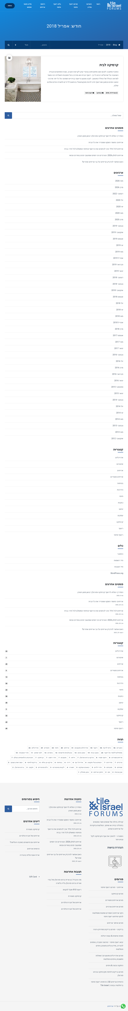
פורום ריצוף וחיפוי (73, 5)
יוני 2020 (119, 206)
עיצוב (121, 509)
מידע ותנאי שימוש (28, 5)
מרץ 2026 (119, 187)
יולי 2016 (119, 361)
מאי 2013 (119, 432)
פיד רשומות (118, 560)
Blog (115, 45)
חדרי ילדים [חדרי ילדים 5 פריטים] (97, 767)
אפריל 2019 (118, 258)
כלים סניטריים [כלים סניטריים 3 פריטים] (42, 767)
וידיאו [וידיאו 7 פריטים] (72, 757)
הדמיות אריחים (33, 849)
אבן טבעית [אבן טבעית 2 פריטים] (117, 772)
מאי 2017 (119, 342)
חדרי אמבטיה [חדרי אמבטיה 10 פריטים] (22, 753)
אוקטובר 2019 (117, 232)
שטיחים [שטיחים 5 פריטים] (118, 767)
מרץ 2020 (119, 219)
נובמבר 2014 (118, 400)
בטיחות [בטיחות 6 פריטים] (58, 762)
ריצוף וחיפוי (88, 93)
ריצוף (121, 528)
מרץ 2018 (119, 329)
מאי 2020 (119, 213)
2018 (108, 45)
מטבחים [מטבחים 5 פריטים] (108, 767)
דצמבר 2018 (118, 277)
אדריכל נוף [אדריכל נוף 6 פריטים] (78, 762)
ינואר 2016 (118, 380)
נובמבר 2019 (118, 226)
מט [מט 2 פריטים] (107, 772)
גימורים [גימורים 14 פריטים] (48, 753)
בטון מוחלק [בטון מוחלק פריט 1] (83, 772)
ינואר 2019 (118, 271)
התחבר (120, 554)
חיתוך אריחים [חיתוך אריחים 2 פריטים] (97, 772)
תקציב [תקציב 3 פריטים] (29, 767)
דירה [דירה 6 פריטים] (67, 762)
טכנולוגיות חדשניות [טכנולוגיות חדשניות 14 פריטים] (63, 753)
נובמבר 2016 (118, 355)
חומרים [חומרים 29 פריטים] (45, 748)
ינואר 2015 (118, 393)
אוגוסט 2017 (118, 335)
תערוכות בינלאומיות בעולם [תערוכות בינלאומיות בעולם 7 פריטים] (22, 757)
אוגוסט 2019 (118, 239)
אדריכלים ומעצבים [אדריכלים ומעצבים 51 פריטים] (80, 748)
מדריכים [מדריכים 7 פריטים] (108, 762)
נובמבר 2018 (118, 284)
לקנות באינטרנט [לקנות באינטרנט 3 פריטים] (57, 767)
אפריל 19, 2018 (111, 93)
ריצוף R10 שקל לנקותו (72, 890)
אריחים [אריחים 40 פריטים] (65, 748)
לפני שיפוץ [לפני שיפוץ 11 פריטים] (36, 753)
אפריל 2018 (118, 322)
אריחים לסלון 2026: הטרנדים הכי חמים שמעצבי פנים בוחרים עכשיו (96, 155)
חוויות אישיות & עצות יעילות (112, 936)
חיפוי (121, 496)
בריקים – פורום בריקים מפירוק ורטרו (108, 929)
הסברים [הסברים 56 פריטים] (117, 748)
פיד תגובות (118, 567)
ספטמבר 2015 (117, 387)
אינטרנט (119, 464)
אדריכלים (119, 457)
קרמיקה (99, 93)
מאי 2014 (119, 419)
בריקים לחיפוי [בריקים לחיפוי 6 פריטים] (31, 762)
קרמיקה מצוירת (74, 896)
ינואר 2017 (118, 348)
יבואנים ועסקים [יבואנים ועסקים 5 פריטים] (82, 767)
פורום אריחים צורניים (114, 907)
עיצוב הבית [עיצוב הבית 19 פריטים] (93, 753)
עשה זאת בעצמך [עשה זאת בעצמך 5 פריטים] (15, 762)
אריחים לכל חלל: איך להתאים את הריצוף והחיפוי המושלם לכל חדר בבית (93, 149)
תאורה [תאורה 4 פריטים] (70, 767)
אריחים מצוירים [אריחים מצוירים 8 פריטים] (115, 757)
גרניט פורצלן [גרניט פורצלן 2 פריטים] (18, 767)
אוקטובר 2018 (117, 290)
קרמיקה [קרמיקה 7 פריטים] (39, 757)
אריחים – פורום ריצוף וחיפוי (112, 887)
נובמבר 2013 (118, 425)
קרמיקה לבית (108, 65)
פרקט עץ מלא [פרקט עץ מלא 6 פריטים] (45, 762)
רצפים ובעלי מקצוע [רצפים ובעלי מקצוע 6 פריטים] (93, 762)
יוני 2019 (119, 245)
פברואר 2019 (117, 264)
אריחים (120, 470)
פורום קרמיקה (117, 894)
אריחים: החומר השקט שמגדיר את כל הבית (106, 142)
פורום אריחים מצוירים (114, 900)
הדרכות (120, 490)
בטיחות (120, 483)
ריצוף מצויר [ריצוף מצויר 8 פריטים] (101, 757)
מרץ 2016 (119, 367)
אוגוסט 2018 (118, 297)
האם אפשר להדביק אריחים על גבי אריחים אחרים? (102, 162)
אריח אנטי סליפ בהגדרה (29, 855)
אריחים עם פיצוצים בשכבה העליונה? (24, 842)
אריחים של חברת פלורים (71, 902)
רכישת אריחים (42, 5)
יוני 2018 (119, 310)
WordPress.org (117, 573)
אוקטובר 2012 (117, 438)
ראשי (98, 4)
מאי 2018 (119, 316)
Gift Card (33, 877)
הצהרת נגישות (115, 847)
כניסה (10, 6)
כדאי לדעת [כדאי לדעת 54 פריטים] (105, 748)
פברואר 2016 (117, 374)
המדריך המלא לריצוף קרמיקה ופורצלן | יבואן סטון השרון (100, 136)
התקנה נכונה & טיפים (114, 965)
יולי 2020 (119, 200)
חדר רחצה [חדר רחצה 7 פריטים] (51, 757)
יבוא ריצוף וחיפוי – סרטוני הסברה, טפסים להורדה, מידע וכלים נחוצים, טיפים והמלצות (106, 945)
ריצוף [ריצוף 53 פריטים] (94, 748)
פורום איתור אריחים (115, 923)
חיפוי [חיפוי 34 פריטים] (55, 748)
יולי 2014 (119, 406)
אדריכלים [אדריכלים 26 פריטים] (33, 748)
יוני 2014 (119, 413)
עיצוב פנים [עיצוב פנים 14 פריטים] (79, 753)
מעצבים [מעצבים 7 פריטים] (62, 757)
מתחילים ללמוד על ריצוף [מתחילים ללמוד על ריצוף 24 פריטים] (111, 753)
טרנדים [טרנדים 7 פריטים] (118, 762)
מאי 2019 (119, 252)
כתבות (120, 503)
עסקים (120, 515)
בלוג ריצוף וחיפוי (57, 5)
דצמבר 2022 (118, 194)
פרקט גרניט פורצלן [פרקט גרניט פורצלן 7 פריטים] (85, 757)
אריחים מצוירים (116, 477)
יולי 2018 (119, 303)
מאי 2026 (119, 181)
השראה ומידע (89, 5)
